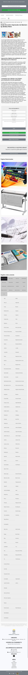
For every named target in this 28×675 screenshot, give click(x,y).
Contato (3, 18)
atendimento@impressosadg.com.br (13, 652)
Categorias (7, 22)
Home (2, 15)
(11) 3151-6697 (14, 649)
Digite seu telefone (14, 116)
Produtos (18, 15)
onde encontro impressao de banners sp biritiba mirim (3, 23)
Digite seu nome (14, 110)
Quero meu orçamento (14, 153)
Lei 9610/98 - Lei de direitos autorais (17, 625)
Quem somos (9, 15)
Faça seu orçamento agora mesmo (14, 6)
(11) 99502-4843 (14, 650)
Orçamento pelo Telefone (14, 135)
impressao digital (13, 22)
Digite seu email (14, 113)
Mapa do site (14, 667)
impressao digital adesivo (19, 22)
